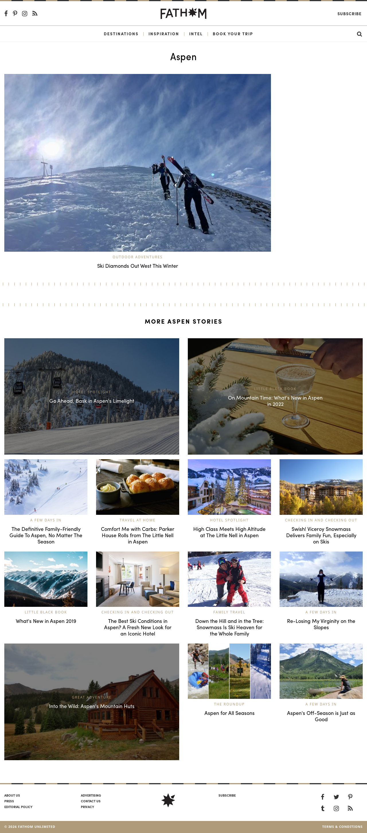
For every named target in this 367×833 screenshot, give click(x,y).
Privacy (87, 806)
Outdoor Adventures (138, 257)
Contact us (91, 801)
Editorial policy (18, 806)
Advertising (91, 795)
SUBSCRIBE (227, 795)
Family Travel (229, 612)
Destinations (121, 33)
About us (12, 795)
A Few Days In (45, 520)
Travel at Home (137, 520)
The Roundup (229, 704)
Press (9, 801)
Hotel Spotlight (229, 520)
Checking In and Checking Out (321, 520)
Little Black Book (46, 612)
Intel (196, 33)
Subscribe (349, 13)
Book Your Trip (233, 33)
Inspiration (164, 33)
